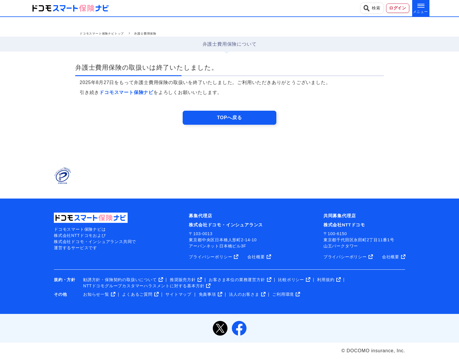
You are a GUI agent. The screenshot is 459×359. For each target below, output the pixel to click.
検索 (372, 8)
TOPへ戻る (229, 117)
